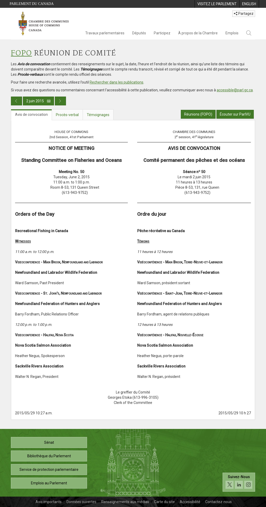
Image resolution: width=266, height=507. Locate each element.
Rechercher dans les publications (116, 82)
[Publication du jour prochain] (60, 101)
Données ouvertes (81, 502)
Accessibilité (190, 502)
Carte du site (164, 502)
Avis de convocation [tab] (31, 114)
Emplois (231, 33)
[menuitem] (217, 4)
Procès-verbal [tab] (67, 115)
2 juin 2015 (38, 101)
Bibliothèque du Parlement (49, 456)
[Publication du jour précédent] (16, 101)
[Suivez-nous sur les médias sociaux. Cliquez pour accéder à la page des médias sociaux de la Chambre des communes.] (239, 482)
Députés (139, 33)
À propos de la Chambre (198, 33)
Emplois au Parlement (49, 483)
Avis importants (49, 502)
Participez (162, 33)
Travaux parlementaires (104, 33)
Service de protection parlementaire (48, 469)
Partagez (244, 13)
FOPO (21, 53)
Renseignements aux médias (125, 502)
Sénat (49, 442)
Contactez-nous (218, 502)
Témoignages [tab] (98, 115)
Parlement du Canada (32, 4)
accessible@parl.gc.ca (235, 90)
